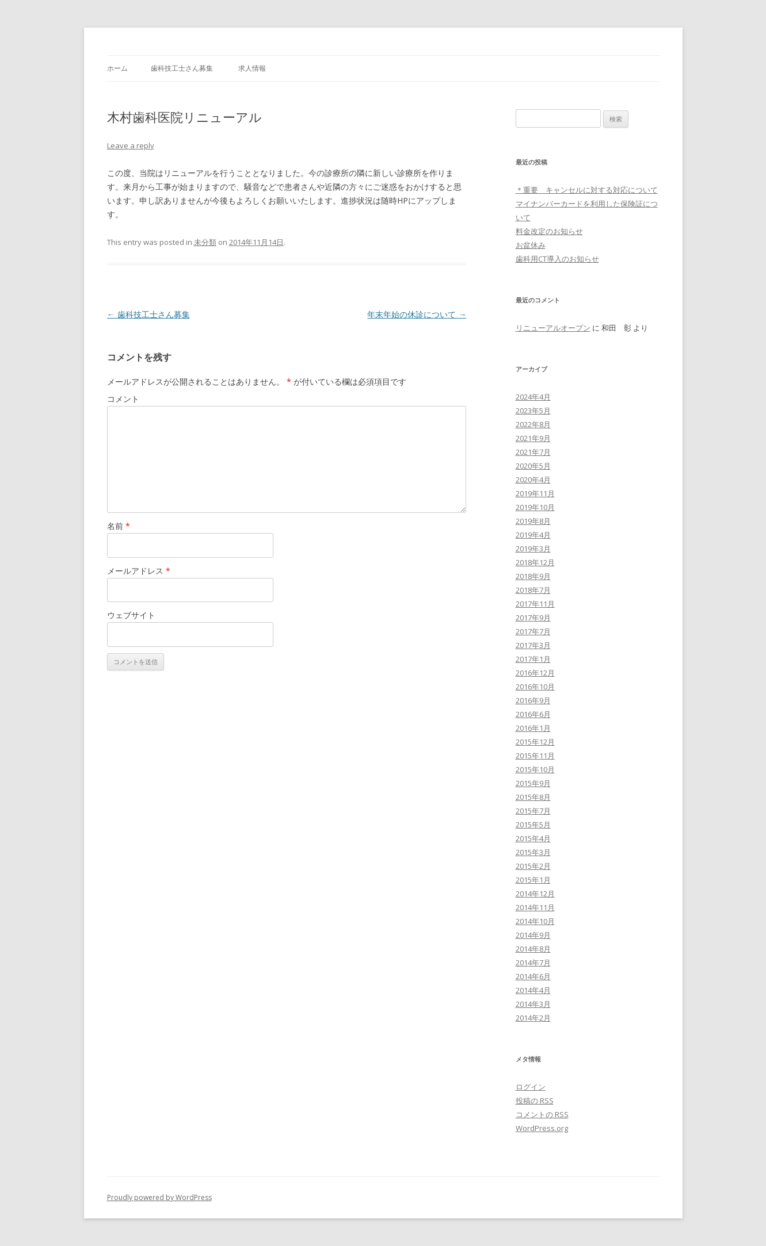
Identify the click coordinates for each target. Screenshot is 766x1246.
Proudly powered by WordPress (159, 1197)
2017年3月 (533, 645)
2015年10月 (535, 769)
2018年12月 (535, 562)
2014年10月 (535, 921)
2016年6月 (533, 714)
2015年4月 (533, 838)
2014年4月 (533, 990)
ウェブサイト (131, 614)
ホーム (117, 68)
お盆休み (531, 245)
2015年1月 (533, 880)
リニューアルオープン (553, 328)
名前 (118, 525)
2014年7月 (533, 962)
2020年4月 (533, 479)
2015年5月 (533, 824)
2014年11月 (535, 907)
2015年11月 (535, 755)
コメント (123, 398)
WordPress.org (542, 1128)
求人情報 (252, 68)
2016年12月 (535, 673)
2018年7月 (533, 590)
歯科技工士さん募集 (182, 68)
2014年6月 (533, 976)
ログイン (531, 1087)
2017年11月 (535, 604)
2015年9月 (533, 783)
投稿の (535, 1100)
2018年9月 (533, 576)
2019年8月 (533, 521)
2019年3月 (533, 548)
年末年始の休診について (416, 314)
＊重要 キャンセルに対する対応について (587, 190)
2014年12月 (535, 893)
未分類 (205, 242)
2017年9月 (533, 617)
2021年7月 (533, 452)
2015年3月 (533, 852)
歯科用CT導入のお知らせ (557, 259)
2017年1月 (533, 659)
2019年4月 (533, 535)
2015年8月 (533, 797)
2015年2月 (533, 866)
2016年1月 (533, 728)
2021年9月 (533, 438)
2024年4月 (533, 397)
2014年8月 (533, 949)
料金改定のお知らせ (549, 231)
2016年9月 (533, 700)
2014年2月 (533, 1018)
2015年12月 (535, 742)
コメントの (542, 1114)
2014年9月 (533, 935)
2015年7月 (533, 811)
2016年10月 (535, 686)
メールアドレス (138, 570)
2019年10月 (535, 507)
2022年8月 (533, 424)
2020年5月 (533, 466)
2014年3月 (533, 1004)
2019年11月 (535, 493)
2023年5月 (533, 410)
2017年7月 (533, 631)
